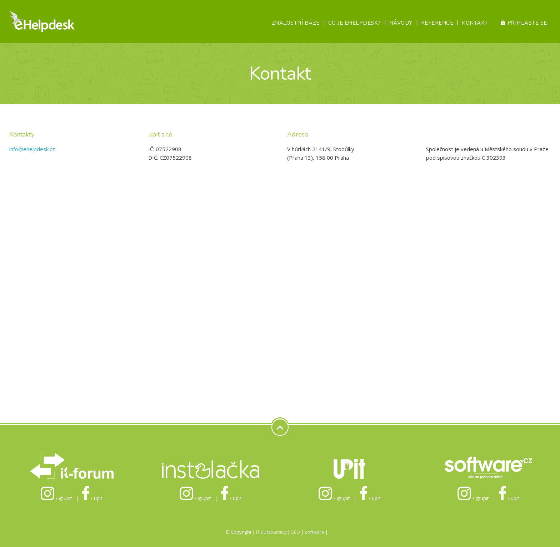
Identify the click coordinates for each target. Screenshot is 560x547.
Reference (437, 22)
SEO (295, 532)
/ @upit (56, 498)
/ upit (92, 498)
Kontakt (475, 22)
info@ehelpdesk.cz (32, 149)
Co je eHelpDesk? (354, 22)
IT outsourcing (272, 532)
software (314, 532)
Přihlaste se (527, 22)
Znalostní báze (296, 22)
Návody (400, 22)
